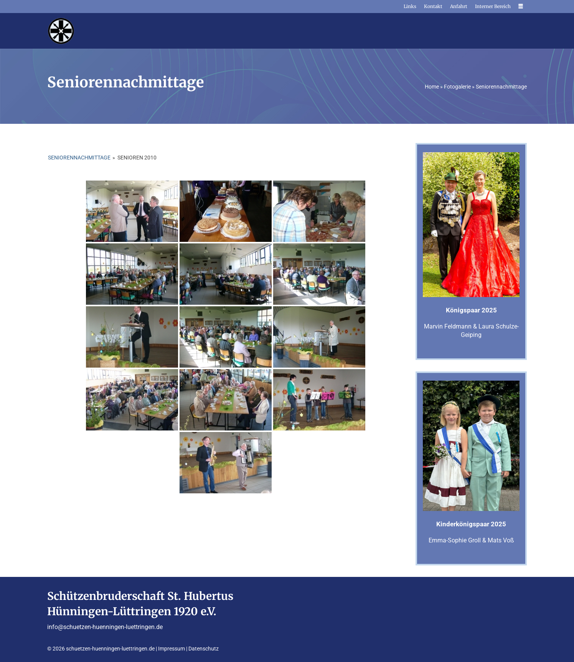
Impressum (171, 649)
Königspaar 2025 (471, 310)
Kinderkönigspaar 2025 (471, 524)
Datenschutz (203, 649)
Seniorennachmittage (79, 157)
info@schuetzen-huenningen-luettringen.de (105, 627)
